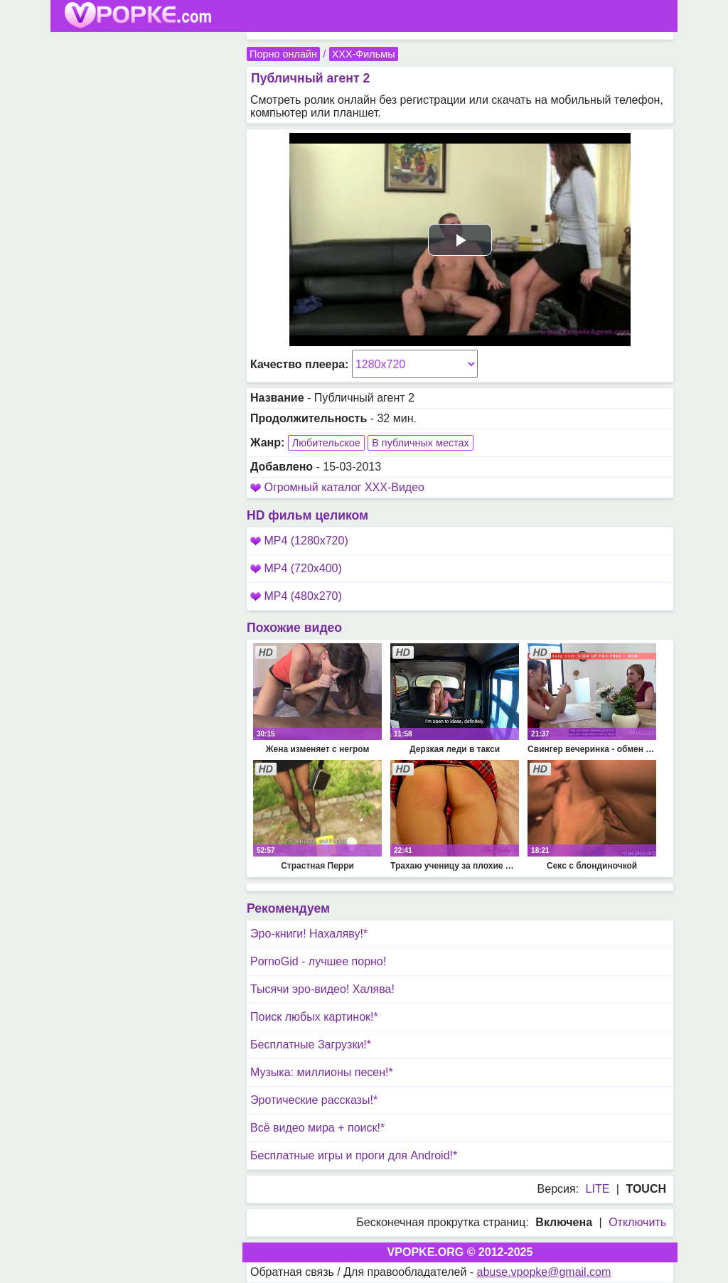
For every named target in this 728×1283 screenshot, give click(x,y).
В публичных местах (420, 443)
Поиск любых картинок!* (314, 1017)
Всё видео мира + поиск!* (317, 1128)
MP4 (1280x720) (299, 541)
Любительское (326, 443)
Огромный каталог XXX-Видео (344, 487)
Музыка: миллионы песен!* (321, 1072)
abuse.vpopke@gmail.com (544, 1272)
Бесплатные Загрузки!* (310, 1044)
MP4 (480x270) (296, 596)
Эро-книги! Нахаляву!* (309, 934)
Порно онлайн (283, 54)
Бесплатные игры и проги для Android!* (353, 1155)
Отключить (637, 1222)
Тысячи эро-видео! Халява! (322, 989)
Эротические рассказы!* (314, 1100)
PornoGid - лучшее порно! (318, 961)
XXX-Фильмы (363, 54)
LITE (598, 1189)
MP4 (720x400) (296, 568)
